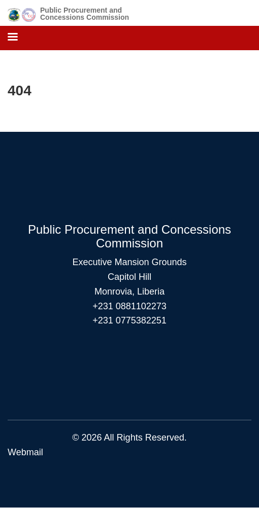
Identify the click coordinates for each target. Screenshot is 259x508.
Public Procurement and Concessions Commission (84, 13)
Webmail (25, 452)
